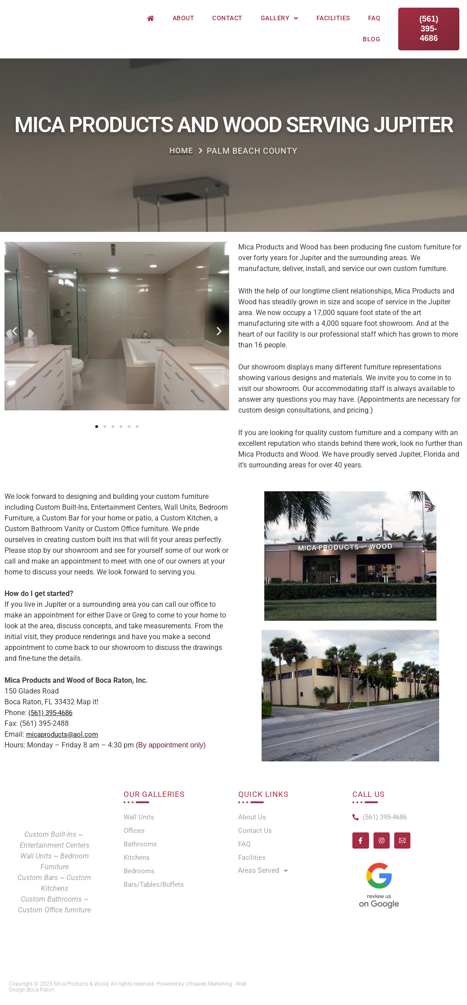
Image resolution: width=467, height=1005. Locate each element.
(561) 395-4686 (52, 712)
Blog (371, 39)
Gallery (279, 18)
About (184, 18)
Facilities (333, 18)
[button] (14, 330)
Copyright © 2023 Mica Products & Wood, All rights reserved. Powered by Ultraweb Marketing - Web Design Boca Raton (127, 986)
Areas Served (263, 873)
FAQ (374, 18)
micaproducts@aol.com (64, 734)
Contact (227, 18)
